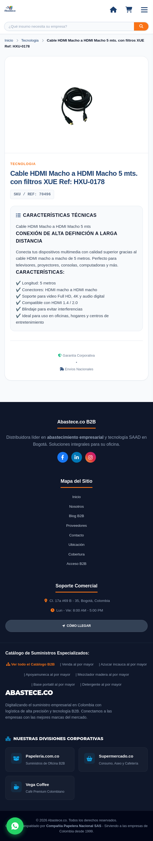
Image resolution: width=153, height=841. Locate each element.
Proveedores (76, 526)
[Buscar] (141, 26)
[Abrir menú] (144, 10)
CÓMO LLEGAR (76, 626)
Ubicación (77, 545)
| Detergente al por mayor (101, 684)
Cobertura (76, 554)
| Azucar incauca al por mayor (123, 664)
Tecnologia (30, 40)
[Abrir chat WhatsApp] (15, 826)
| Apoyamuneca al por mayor (47, 674)
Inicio (9, 40)
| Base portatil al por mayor (53, 684)
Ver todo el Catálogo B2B (30, 664)
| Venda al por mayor (77, 664)
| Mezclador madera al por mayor (102, 674)
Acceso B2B (76, 564)
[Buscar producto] (69, 26)
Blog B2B (76, 516)
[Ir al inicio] (113, 10)
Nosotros (76, 506)
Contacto (76, 535)
